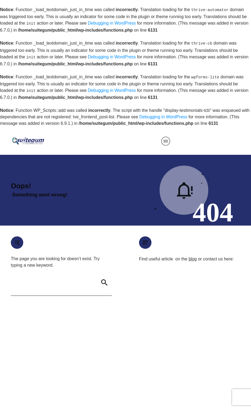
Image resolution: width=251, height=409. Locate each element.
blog (193, 259)
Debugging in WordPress (112, 23)
